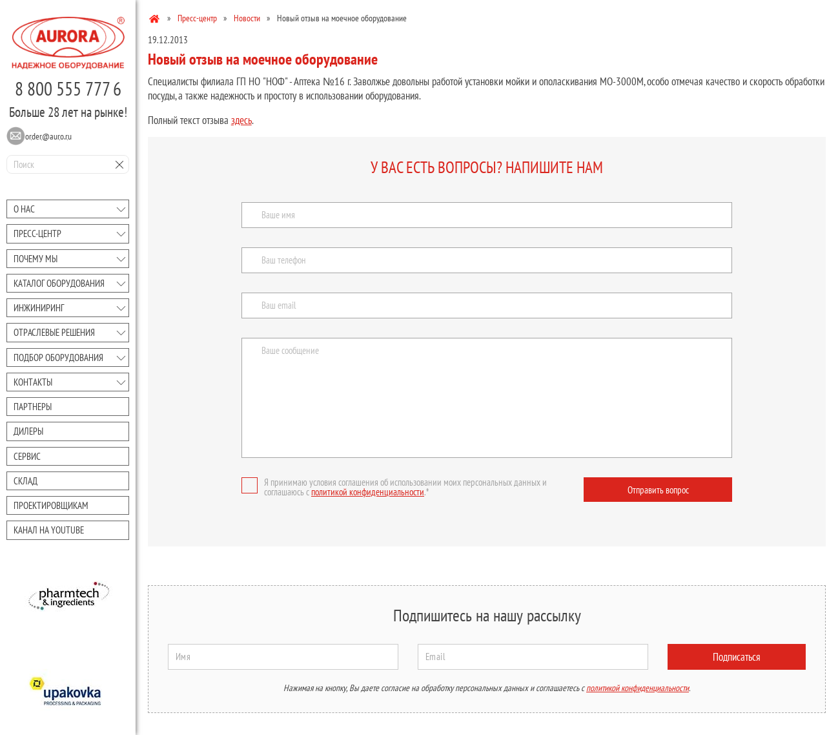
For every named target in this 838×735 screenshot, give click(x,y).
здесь (241, 120)
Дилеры (28, 431)
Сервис (27, 456)
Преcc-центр (37, 233)
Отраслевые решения (54, 332)
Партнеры (33, 406)
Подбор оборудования (58, 357)
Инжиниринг (39, 308)
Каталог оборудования (59, 283)
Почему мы (35, 259)
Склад (25, 481)
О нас (24, 209)
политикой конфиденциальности (367, 492)
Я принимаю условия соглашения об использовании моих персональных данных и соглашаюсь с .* (394, 487)
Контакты (33, 382)
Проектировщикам (51, 505)
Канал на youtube (49, 530)
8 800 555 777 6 (68, 88)
